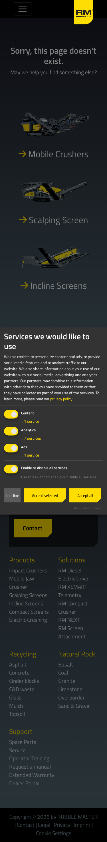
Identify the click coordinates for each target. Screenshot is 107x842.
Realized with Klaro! (87, 508)
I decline (12, 495)
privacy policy (61, 398)
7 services (31, 438)
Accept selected (45, 495)
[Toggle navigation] (22, 8)
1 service (30, 421)
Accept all (85, 495)
